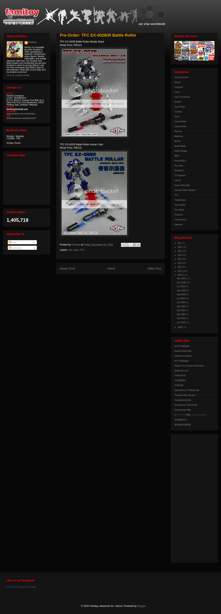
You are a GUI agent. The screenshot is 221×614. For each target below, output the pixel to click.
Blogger (141, 606)
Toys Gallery (180, 205)
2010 (180, 271)
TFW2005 (178, 385)
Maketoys (178, 136)
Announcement (181, 77)
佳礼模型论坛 (180, 420)
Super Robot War (182, 185)
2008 (180, 327)
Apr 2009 (181, 310)
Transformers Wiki (182, 410)
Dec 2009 (181, 278)
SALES (177, 180)
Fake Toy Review (182, 97)
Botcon (177, 82)
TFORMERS (180, 380)
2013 (180, 259)
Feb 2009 (181, 318)
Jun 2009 (181, 302)
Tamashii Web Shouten (184, 190)
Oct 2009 (181, 286)
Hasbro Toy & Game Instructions (189, 366)
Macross (178, 131)
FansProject (179, 107)
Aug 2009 (181, 294)
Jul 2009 (181, 298)
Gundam (178, 112)
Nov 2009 (181, 282)
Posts (13, 242)
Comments (15, 248)
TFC (82, 250)
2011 (180, 267)
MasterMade (180, 146)
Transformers (180, 219)
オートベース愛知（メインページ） (190, 415)
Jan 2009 (181, 322)
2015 (180, 251)
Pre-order (73, 250)
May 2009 (181, 306)
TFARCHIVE (180, 375)
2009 (180, 275)
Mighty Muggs (180, 151)
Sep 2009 (181, 290)
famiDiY (178, 102)
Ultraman (178, 224)
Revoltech (178, 170)
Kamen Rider (180, 121)
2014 (180, 255)
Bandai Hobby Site (182, 351)
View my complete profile (18, 75)
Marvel (177, 141)
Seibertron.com (181, 371)
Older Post (154, 268)
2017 (180, 243)
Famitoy (32, 42)
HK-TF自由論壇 (181, 361)
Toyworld (178, 215)
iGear (176, 116)
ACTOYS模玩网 (181, 346)
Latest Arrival (180, 126)
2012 (180, 263)
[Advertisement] (190, 497)
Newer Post (67, 268)
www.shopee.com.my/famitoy (21, 114)
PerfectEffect (180, 161)
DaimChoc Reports (183, 356)
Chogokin (178, 87)
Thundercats (180, 200)
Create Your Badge (26, 587)
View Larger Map (27, 180)
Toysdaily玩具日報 (182, 400)
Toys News (179, 210)
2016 (180, 247)
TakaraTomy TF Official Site (186, 390)
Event (177, 92)
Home (111, 268)
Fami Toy (10, 587)
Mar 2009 (181, 314)
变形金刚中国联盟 (182, 425)
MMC (176, 156)
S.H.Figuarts (180, 175)
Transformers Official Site (185, 405)
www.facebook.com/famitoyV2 (21, 118)
